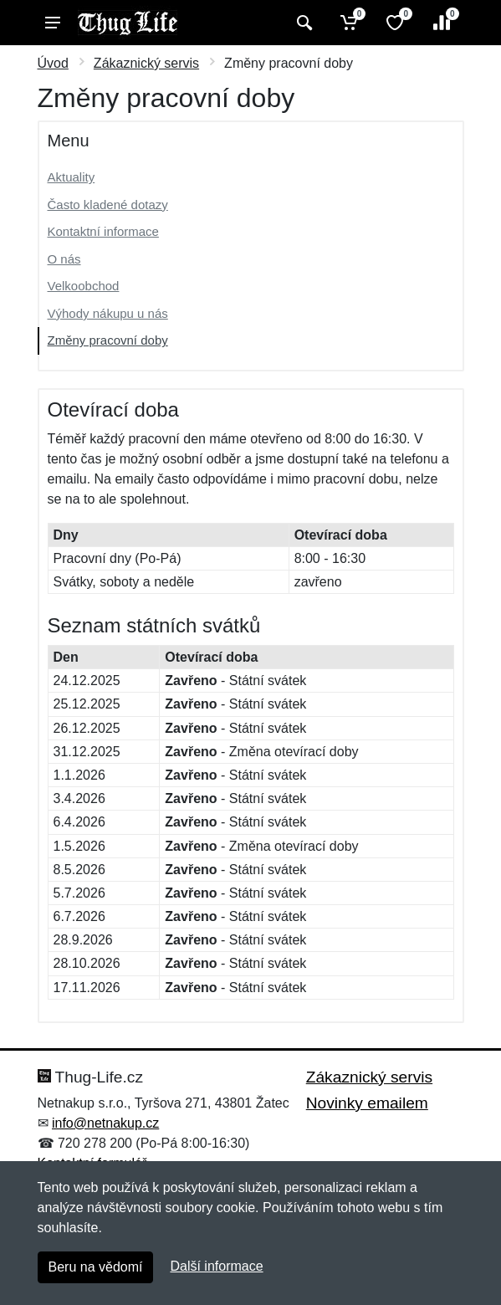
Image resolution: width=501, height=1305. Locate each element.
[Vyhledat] (302, 22)
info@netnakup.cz (105, 1123)
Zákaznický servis (146, 63)
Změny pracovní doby (108, 340)
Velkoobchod (84, 286)
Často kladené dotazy (108, 204)
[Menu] (53, 23)
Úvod (53, 63)
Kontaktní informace (103, 231)
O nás (64, 259)
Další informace (216, 1266)
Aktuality (71, 177)
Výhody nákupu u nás (108, 313)
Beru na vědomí (96, 1267)
